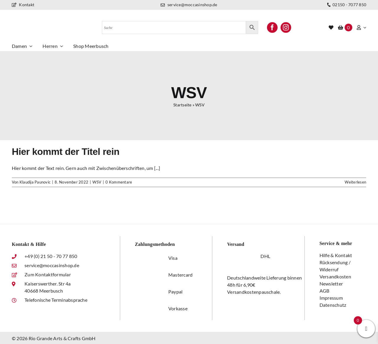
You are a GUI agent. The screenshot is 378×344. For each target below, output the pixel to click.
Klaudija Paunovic (34, 182)
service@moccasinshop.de (189, 4)
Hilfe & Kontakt (336, 255)
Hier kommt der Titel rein (65, 151)
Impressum (331, 298)
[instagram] (286, 27)
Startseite (182, 104)
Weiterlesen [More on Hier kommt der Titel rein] (355, 182)
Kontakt (23, 4)
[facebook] (272, 27)
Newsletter (331, 283)
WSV (96, 182)
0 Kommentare (118, 182)
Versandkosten (335, 276)
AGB (325, 290)
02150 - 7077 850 (346, 5)
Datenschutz (333, 305)
